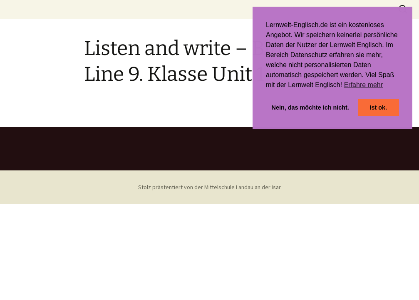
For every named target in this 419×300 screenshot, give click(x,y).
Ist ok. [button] (378, 107)
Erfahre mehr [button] (363, 84)
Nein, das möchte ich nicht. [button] (310, 107)
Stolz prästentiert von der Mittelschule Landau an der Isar (209, 187)
